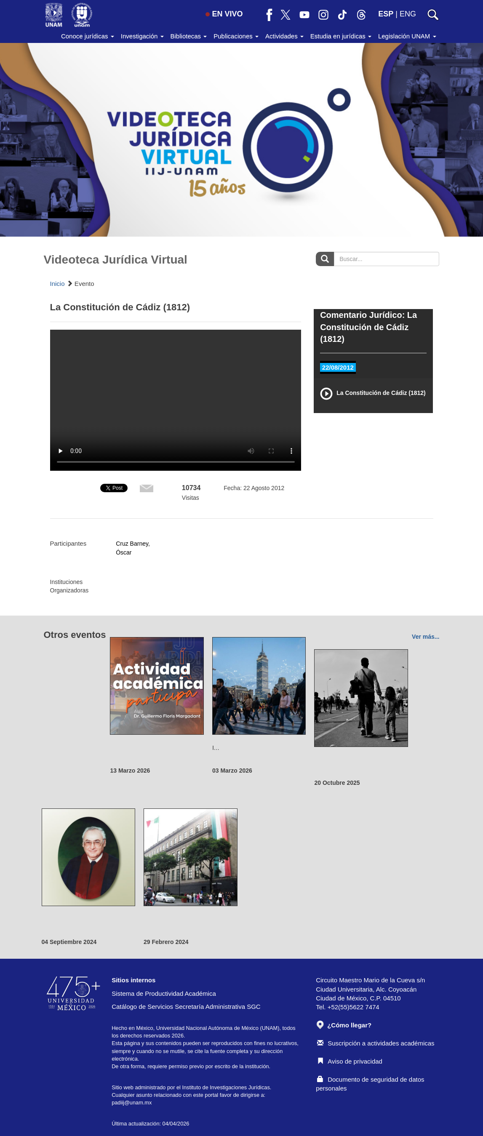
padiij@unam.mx (132, 1102)
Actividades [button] (284, 36)
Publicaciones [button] (236, 36)
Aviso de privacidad (349, 1061)
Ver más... (425, 636)
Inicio (57, 283)
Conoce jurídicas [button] (87, 36)
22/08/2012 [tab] (338, 367)
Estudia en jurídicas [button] (340, 36)
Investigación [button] (142, 36)
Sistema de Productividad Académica (164, 993)
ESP (385, 14)
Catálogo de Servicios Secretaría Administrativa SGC (186, 1006)
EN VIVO (224, 14)
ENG (408, 14)
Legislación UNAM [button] (407, 36)
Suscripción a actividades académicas (375, 1043)
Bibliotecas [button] (189, 36)
